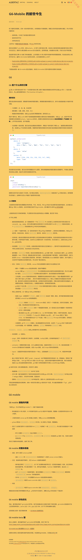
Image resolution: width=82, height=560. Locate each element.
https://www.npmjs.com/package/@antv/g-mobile (55, 524)
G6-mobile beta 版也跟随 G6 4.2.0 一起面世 (21, 528)
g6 (9, 90)
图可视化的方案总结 (22, 44)
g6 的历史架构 (59, 207)
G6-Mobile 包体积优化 (36, 511)
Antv (32, 44)
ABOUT (36, 2)
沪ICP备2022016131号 (41, 551)
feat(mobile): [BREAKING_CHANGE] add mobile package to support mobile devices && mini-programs (42, 61)
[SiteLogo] (14, 2)
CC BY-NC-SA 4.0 (22, 541)
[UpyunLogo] (37, 556)
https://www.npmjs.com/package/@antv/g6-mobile (24, 524)
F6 (54, 533)
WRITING (22, 2)
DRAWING (30, 2)
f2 (33, 226)
